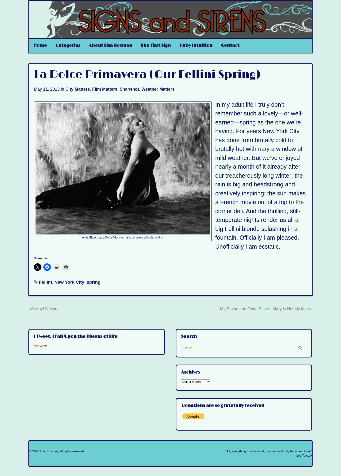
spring (93, 282)
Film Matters (104, 89)
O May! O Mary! (43, 309)
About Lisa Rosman (110, 45)
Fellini (45, 282)
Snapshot (129, 89)
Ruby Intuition (195, 45)
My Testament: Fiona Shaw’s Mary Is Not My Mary (266, 309)
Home (40, 45)
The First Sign (156, 45)
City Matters (77, 89)
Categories (67, 45)
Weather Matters (158, 89)
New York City (69, 282)
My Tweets (40, 346)
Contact (230, 45)
